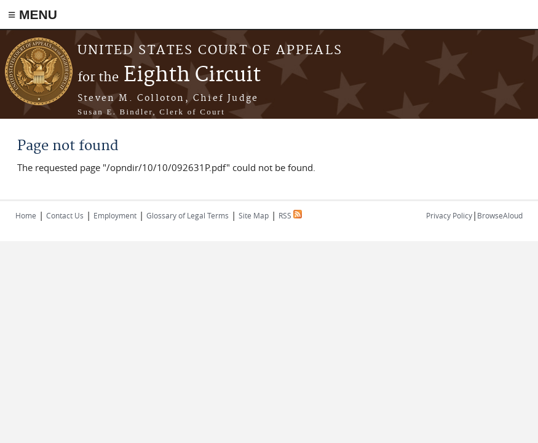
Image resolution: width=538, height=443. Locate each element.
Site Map (254, 215)
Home (25, 215)
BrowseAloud (500, 215)
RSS (290, 215)
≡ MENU (32, 14)
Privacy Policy (449, 215)
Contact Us (65, 215)
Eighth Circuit (169, 75)
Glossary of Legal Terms (187, 215)
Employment (114, 215)
